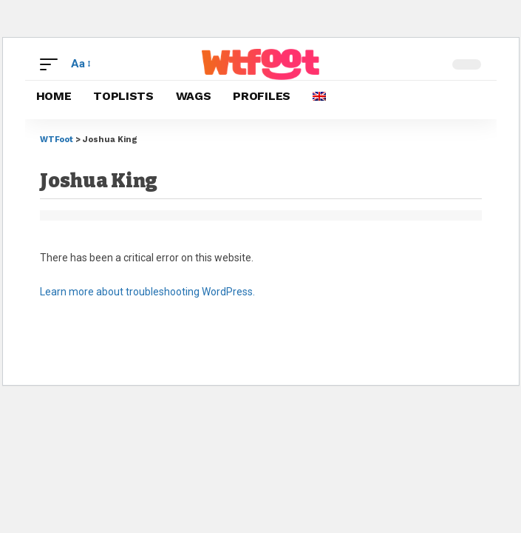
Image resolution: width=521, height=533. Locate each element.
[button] (52, 64)
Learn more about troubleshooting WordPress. (147, 292)
